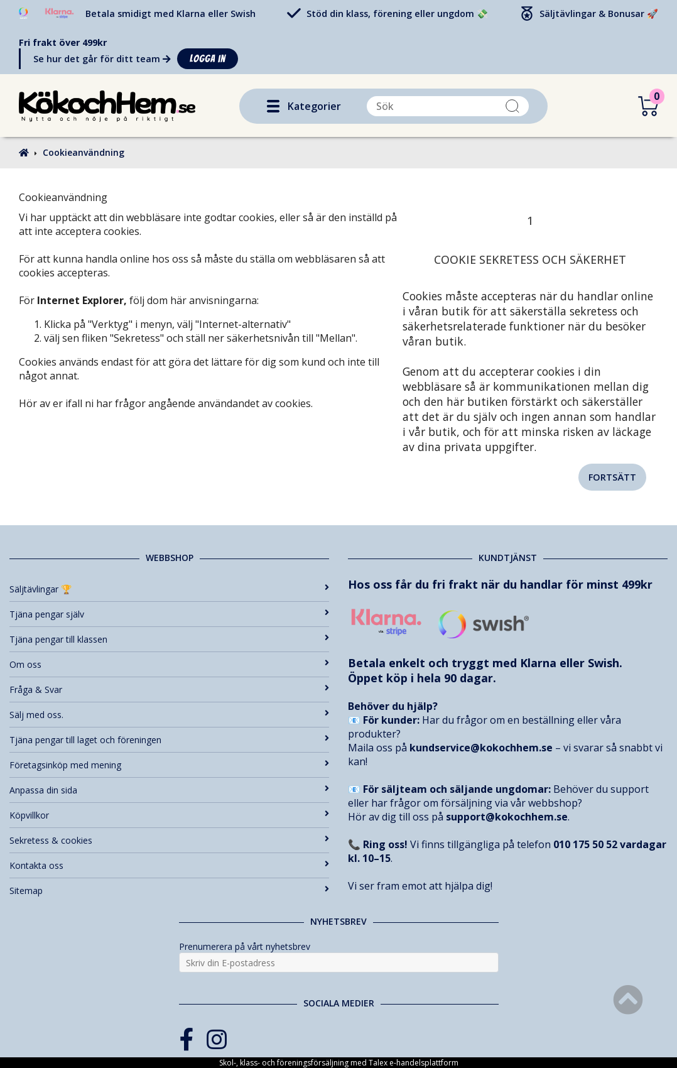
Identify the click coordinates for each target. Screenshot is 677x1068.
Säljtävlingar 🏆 (169, 589)
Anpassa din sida (169, 790)
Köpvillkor (169, 815)
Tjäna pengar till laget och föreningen (169, 740)
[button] (273, 106)
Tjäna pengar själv (169, 614)
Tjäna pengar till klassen (169, 639)
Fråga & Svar (169, 689)
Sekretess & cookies (169, 840)
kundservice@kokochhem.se (481, 748)
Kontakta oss (169, 865)
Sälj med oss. (169, 715)
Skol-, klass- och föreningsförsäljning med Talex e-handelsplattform (338, 1062)
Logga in (207, 58)
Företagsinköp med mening (169, 765)
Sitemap (169, 890)
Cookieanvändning (83, 152)
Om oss (169, 664)
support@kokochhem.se (507, 817)
